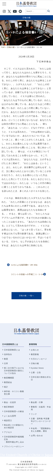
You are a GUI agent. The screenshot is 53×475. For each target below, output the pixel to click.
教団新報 (35, 354)
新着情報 (33, 344)
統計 (6, 387)
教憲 (6, 359)
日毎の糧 (26, 17)
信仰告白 (8, 354)
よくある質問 (10, 416)
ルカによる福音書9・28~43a (24, 265)
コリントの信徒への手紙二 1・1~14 (27, 274)
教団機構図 (9, 378)
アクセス (8, 432)
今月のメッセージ (39, 359)
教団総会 (8, 382)
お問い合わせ (37, 435)
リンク (34, 414)
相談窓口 (8, 420)
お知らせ (35, 350)
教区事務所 (9, 407)
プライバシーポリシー (14, 446)
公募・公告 (36, 372)
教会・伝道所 (10, 402)
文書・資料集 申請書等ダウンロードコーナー (41, 421)
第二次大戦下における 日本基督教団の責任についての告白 (14, 370)
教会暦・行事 (37, 402)
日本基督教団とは (10, 344)
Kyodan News (37, 368)
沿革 (6, 363)
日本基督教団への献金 (14, 411)
